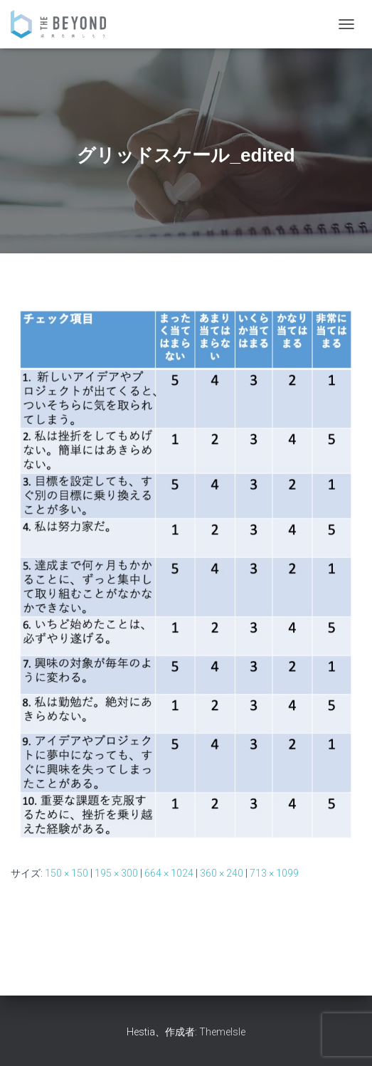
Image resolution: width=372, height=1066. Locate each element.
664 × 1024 (168, 873)
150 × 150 (66, 873)
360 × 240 (221, 873)
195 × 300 (116, 873)
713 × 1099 (274, 873)
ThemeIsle (222, 1032)
